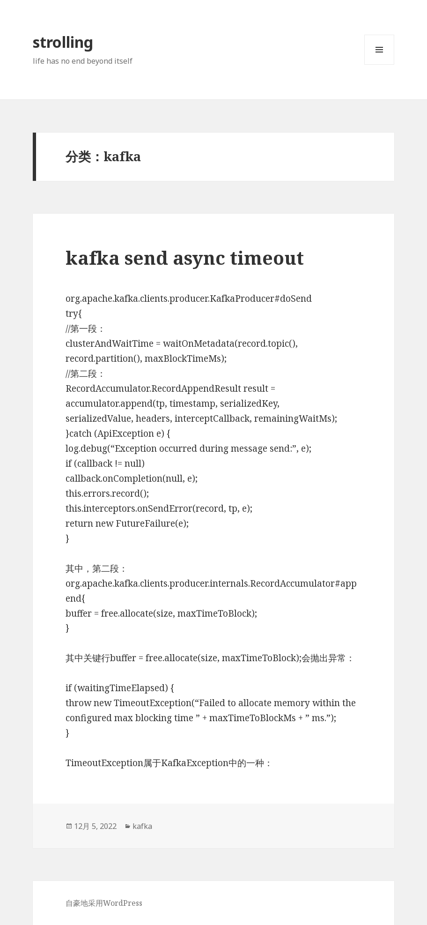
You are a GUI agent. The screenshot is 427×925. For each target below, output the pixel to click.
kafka (142, 826)
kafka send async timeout (185, 257)
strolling (63, 42)
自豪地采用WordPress (104, 903)
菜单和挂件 (379, 64)
